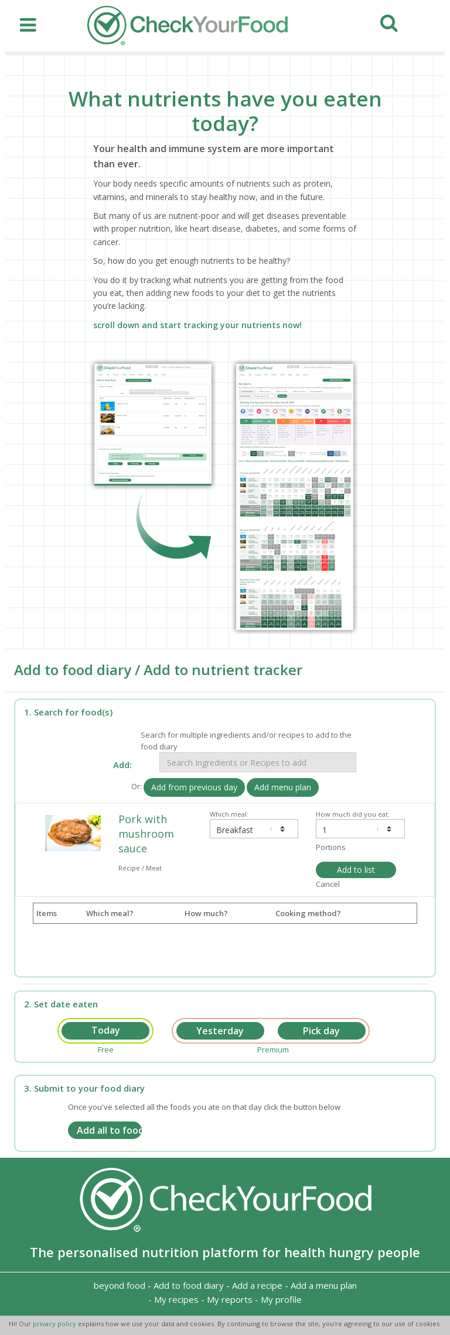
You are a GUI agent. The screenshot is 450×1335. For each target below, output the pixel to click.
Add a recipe (257, 1285)
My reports (230, 1299)
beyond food (119, 1285)
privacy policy (55, 1323)
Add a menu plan (324, 1285)
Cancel (328, 884)
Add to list (356, 869)
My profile (281, 1299)
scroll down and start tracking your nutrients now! (197, 325)
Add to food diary (189, 1285)
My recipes (176, 1299)
